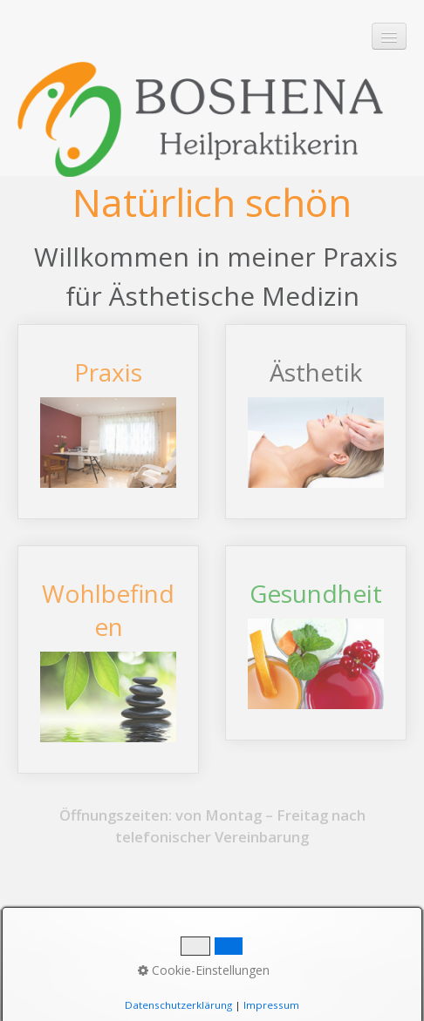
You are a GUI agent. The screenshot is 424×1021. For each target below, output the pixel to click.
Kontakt (121, 955)
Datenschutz (295, 955)
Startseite (50, 955)
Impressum (200, 955)
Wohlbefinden (108, 659)
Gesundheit (316, 643)
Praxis (108, 421)
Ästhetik (316, 421)
